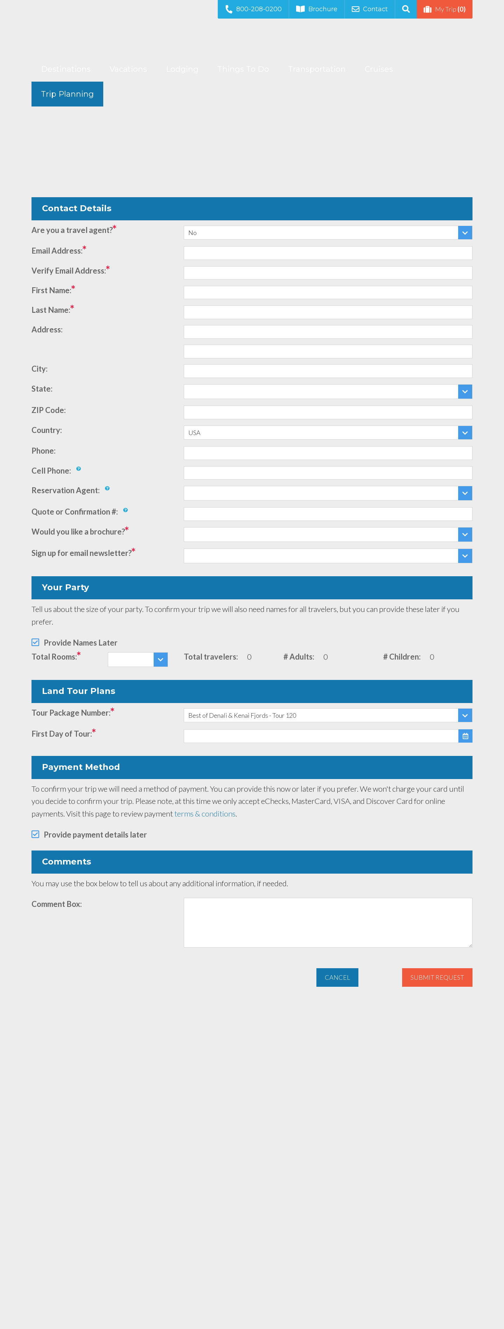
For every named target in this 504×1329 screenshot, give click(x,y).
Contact (370, 9)
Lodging (182, 69)
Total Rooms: (54, 656)
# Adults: (299, 656)
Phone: (43, 450)
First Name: (51, 290)
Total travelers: (211, 656)
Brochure (316, 9)
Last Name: (50, 310)
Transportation (317, 69)
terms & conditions (205, 813)
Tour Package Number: (71, 712)
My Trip (444, 9)
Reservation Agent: (65, 490)
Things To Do (243, 69)
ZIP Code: (48, 410)
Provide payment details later (95, 834)
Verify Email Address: (68, 270)
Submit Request (437, 977)
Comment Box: (56, 904)
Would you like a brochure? (78, 531)
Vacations (128, 69)
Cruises (379, 69)
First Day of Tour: (61, 733)
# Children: (402, 656)
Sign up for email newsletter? (81, 553)
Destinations (66, 69)
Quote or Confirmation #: (74, 511)
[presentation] (84, 974)
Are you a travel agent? (72, 230)
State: (41, 388)
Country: (46, 430)
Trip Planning (67, 94)
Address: (47, 329)
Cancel (337, 977)
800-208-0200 (253, 9)
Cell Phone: (51, 470)
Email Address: (57, 250)
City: (39, 368)
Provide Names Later (81, 642)
